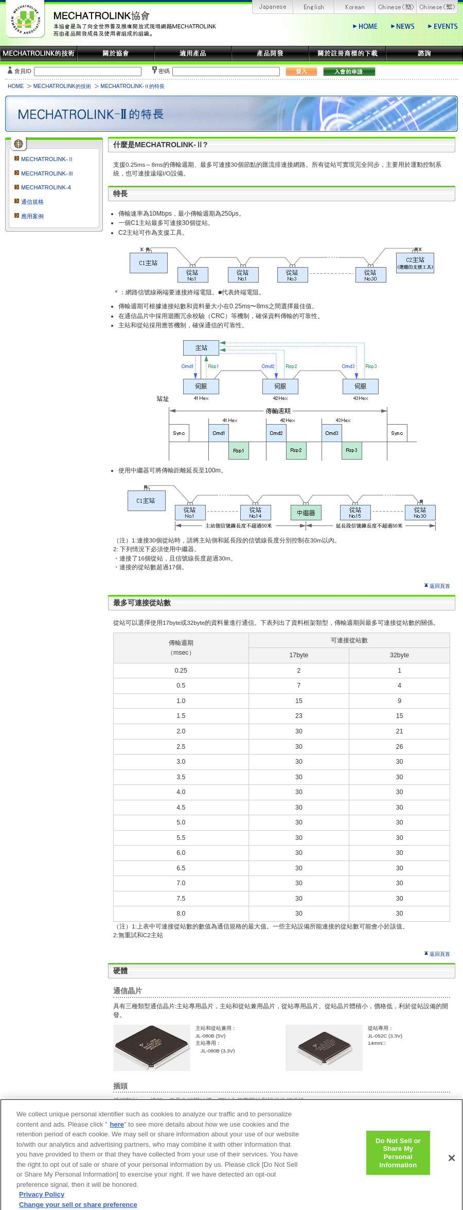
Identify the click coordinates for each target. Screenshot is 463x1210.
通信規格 (32, 202)
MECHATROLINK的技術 (62, 86)
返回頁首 (440, 586)
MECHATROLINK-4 (46, 187)
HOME (16, 86)
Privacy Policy (41, 1200)
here (117, 1129)
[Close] (451, 1163)
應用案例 (32, 216)
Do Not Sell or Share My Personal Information (398, 1158)
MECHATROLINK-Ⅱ (47, 159)
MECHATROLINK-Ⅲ (47, 173)
